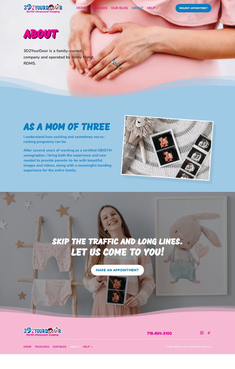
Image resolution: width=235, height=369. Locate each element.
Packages (98, 8)
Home (81, 8)
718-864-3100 (159, 333)
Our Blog (119, 8)
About (137, 8)
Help (151, 8)
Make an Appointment (117, 270)
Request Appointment (193, 8)
